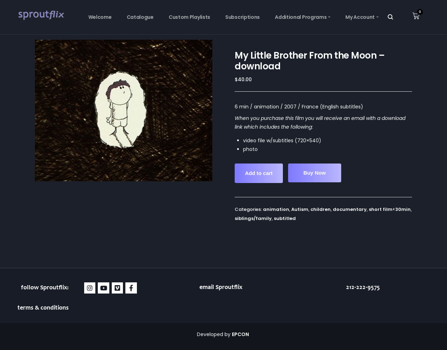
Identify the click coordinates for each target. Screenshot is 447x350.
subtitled (285, 218)
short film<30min (390, 209)
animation (276, 209)
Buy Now (314, 173)
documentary (350, 209)
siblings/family (253, 218)
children (320, 209)
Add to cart (258, 173)
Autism (299, 209)
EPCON (241, 334)
